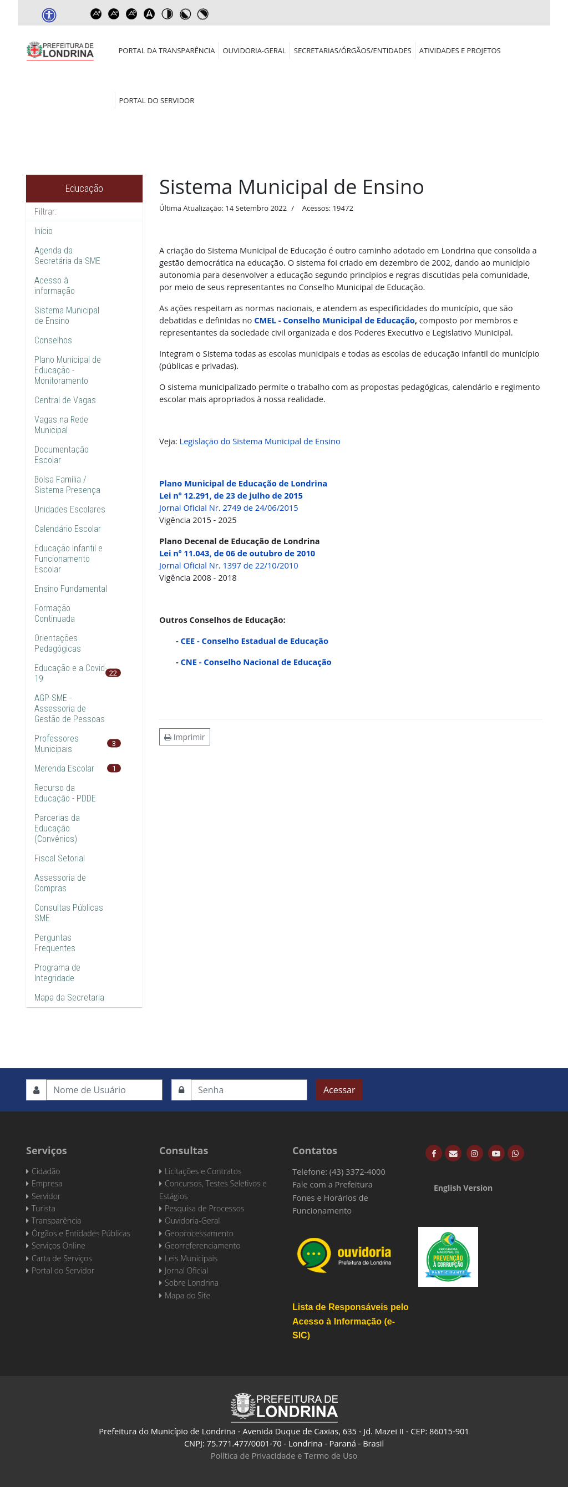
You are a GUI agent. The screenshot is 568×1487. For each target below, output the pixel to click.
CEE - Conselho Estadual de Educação (255, 640)
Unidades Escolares (69, 509)
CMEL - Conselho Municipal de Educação (334, 320)
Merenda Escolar (64, 768)
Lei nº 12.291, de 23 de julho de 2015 (231, 495)
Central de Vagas (65, 400)
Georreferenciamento (202, 1245)
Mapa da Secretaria (69, 997)
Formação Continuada (54, 613)
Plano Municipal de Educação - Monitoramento (67, 370)
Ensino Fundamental (70, 588)
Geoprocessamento (199, 1233)
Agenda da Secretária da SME (67, 255)
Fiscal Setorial (59, 858)
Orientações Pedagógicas (57, 643)
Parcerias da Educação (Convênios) (57, 828)
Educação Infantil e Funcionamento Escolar (68, 559)
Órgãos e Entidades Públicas (81, 1233)
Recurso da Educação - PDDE (65, 793)
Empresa (47, 1183)
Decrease (114, 14)
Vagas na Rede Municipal (61, 424)
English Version (463, 1188)
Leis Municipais (191, 1258)
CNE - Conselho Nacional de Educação (256, 661)
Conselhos (53, 340)
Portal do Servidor (157, 100)
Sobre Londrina (192, 1282)
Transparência (56, 1220)
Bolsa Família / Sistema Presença (67, 484)
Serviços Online (58, 1245)
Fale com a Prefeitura (332, 1184)
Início (43, 231)
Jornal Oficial (186, 1270)
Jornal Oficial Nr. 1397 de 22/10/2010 (228, 565)
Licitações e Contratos (203, 1171)
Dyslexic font (149, 14)
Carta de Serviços (62, 1258)
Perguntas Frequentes (54, 942)
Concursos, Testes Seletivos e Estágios (213, 1189)
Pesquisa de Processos (204, 1208)
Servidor (46, 1196)
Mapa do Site (187, 1295)
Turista (43, 1208)
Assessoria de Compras (60, 883)
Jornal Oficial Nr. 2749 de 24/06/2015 (228, 507)
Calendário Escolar (67, 529)
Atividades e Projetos (460, 50)
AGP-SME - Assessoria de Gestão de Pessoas (69, 708)
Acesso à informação (54, 285)
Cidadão (46, 1171)
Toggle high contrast (167, 14)
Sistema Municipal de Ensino (66, 315)
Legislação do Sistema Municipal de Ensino (259, 440)
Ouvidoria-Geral (254, 50)
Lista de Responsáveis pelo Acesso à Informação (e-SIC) (350, 1321)
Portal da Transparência (167, 50)
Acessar (339, 1090)
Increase (96, 14)
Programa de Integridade (57, 972)
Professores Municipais (56, 743)
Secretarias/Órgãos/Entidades (353, 50)
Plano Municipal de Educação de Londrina (243, 483)
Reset (131, 14)
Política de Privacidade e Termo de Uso (284, 1455)
